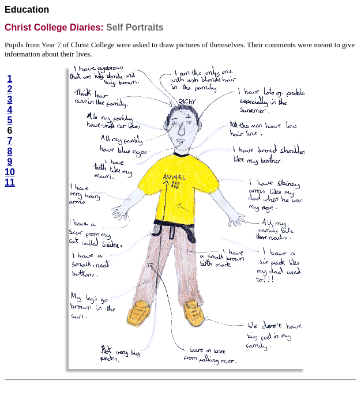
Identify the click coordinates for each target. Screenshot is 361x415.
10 (10, 172)
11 (10, 182)
